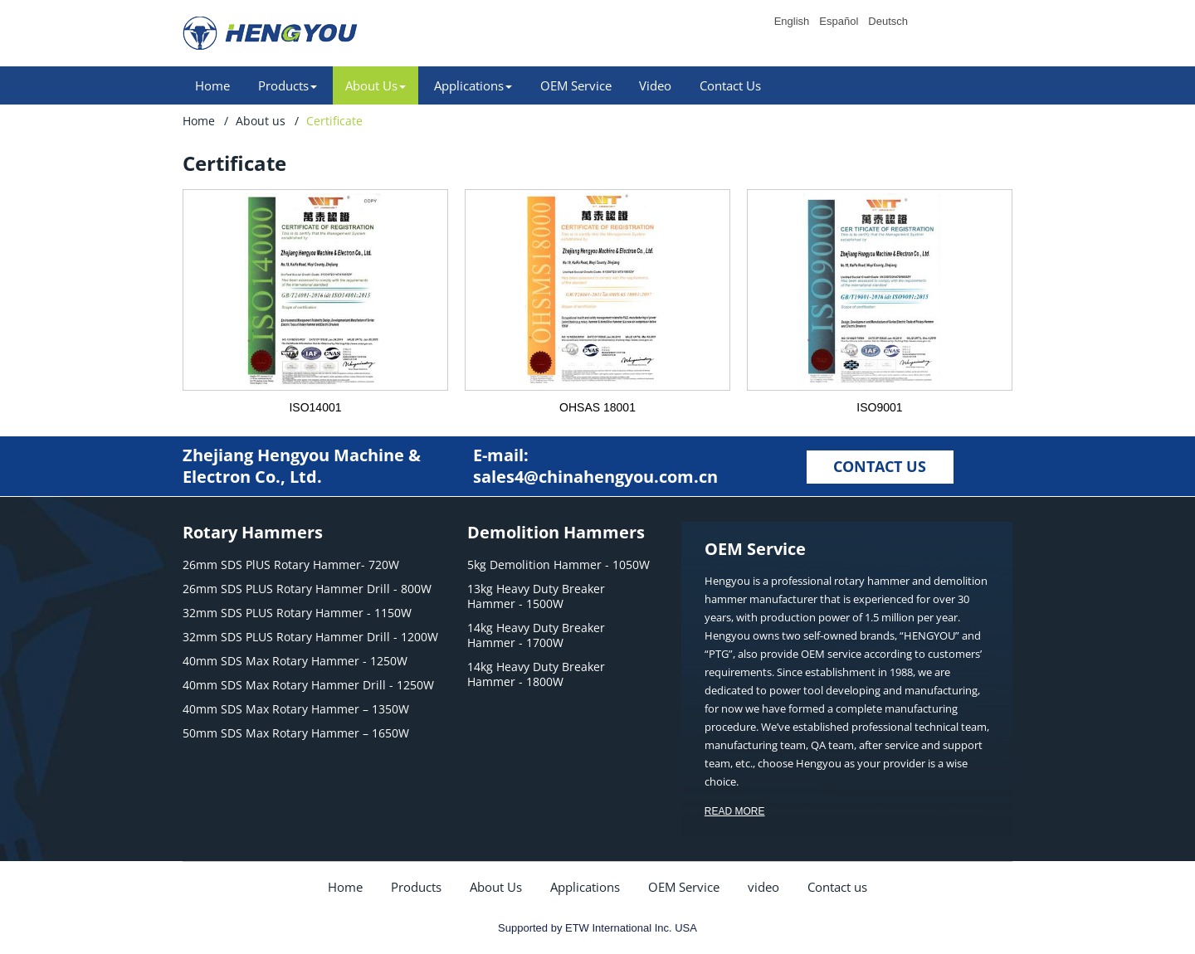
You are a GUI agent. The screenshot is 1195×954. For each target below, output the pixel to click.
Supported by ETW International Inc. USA (597, 928)
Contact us (837, 887)
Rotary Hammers (253, 532)
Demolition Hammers (556, 532)
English (792, 22)
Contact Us (730, 85)
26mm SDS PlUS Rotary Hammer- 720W (291, 564)
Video (655, 85)
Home (212, 85)
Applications (585, 887)
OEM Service (576, 85)
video (763, 887)
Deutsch (888, 22)
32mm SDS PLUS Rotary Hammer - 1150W (297, 613)
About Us (496, 887)
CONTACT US (879, 466)
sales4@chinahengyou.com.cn (595, 476)
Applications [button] (473, 85)
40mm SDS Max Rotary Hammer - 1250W (295, 661)
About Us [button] (375, 85)
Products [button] (287, 85)
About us (260, 121)
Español (838, 22)
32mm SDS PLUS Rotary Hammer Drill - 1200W (310, 637)
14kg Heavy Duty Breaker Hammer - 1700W (536, 635)
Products (416, 887)
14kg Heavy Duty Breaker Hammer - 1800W (536, 674)
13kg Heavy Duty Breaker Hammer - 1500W (536, 596)
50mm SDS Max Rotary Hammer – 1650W (296, 733)
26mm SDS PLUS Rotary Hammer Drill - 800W (307, 589)
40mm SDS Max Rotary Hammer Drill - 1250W (308, 685)
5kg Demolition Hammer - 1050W (558, 564)
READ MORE (735, 811)
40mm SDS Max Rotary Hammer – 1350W (296, 709)
